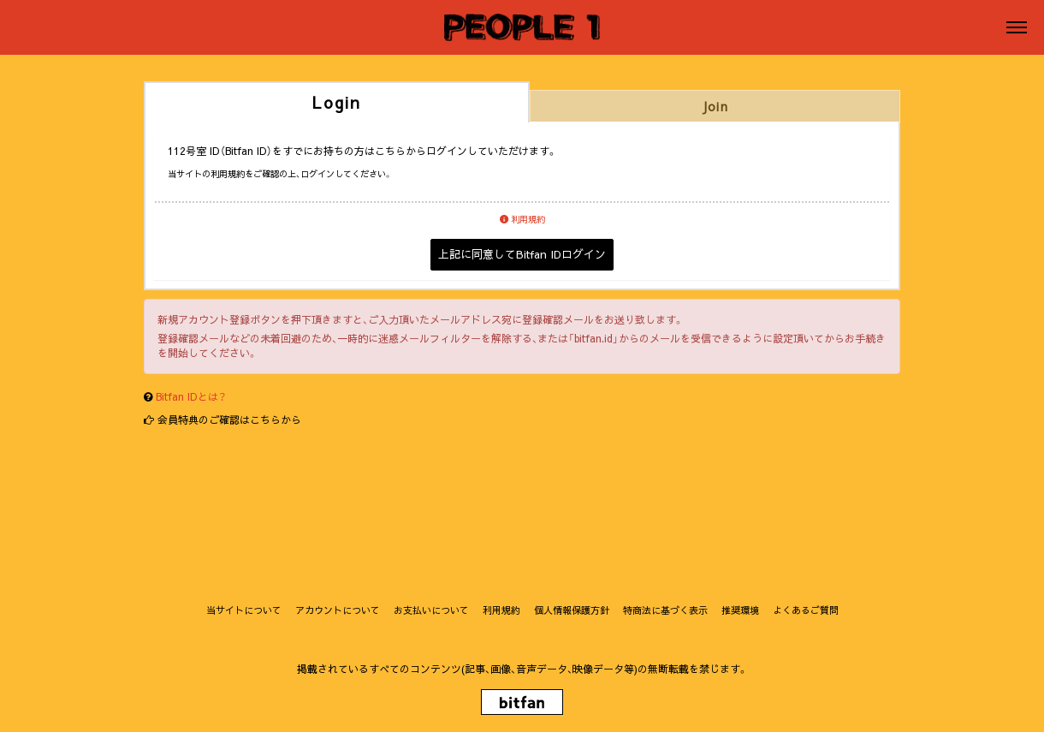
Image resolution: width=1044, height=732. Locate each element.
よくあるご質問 (806, 610)
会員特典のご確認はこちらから (229, 419)
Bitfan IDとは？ (191, 396)
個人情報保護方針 (571, 610)
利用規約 (522, 219)
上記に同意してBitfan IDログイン (522, 254)
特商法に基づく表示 (665, 610)
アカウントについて (337, 610)
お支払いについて (431, 610)
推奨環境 (740, 610)
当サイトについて (244, 610)
